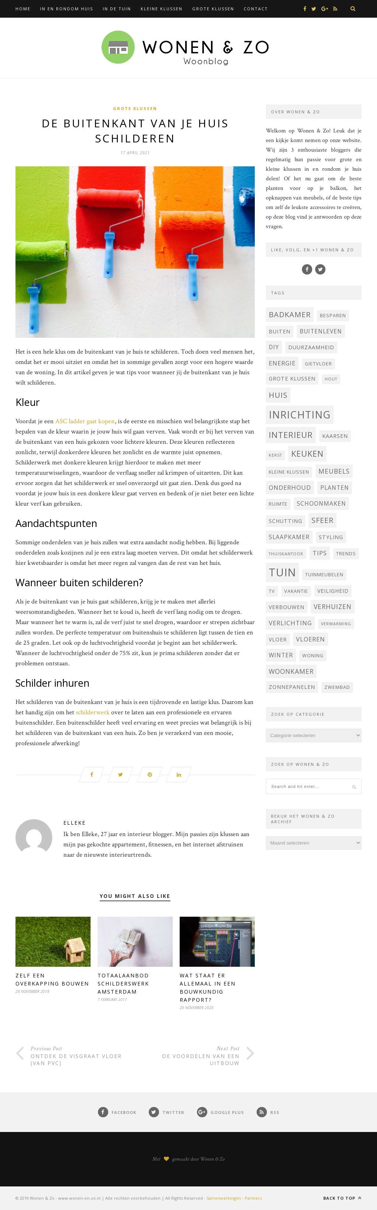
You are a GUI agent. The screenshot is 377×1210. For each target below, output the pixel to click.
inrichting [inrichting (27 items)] (300, 414)
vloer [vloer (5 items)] (278, 639)
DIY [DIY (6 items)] (274, 347)
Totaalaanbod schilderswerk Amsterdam (123, 983)
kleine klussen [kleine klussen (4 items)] (289, 472)
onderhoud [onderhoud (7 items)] (290, 487)
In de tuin (117, 8)
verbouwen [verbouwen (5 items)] (286, 607)
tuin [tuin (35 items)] (282, 572)
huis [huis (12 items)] (278, 395)
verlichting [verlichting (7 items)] (290, 623)
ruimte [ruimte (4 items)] (278, 504)
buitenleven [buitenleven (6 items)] (321, 331)
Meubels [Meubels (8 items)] (334, 471)
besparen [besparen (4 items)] (333, 315)
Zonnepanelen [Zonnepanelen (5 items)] (292, 686)
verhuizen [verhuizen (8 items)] (333, 606)
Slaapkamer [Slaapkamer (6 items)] (289, 537)
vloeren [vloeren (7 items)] (310, 639)
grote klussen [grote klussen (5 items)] (292, 378)
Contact (256, 8)
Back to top (342, 1198)
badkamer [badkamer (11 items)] (290, 314)
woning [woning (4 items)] (313, 655)
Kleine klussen (162, 8)
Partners (253, 1198)
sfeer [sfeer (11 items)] (322, 520)
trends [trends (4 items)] (346, 554)
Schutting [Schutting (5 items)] (285, 520)
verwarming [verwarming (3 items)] (336, 623)
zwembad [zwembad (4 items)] (337, 687)
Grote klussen (213, 8)
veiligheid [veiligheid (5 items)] (333, 590)
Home (23, 8)
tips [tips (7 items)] (320, 553)
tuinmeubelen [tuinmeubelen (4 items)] (324, 575)
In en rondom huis (66, 8)
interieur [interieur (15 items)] (291, 435)
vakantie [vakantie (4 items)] (296, 591)
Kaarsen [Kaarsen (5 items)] (335, 435)
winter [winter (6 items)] (281, 655)
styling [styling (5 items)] (331, 537)
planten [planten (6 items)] (334, 488)
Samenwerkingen (224, 1198)
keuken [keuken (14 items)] (307, 453)
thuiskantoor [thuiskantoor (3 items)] (286, 553)
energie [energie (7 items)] (282, 363)
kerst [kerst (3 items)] (275, 455)
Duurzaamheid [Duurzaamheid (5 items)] (311, 347)
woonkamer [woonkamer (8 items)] (291, 671)
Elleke (74, 822)
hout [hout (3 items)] (331, 379)
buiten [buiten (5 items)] (279, 331)
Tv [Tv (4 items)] (272, 591)
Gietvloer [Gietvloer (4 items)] (318, 364)
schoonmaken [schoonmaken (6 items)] (321, 503)
